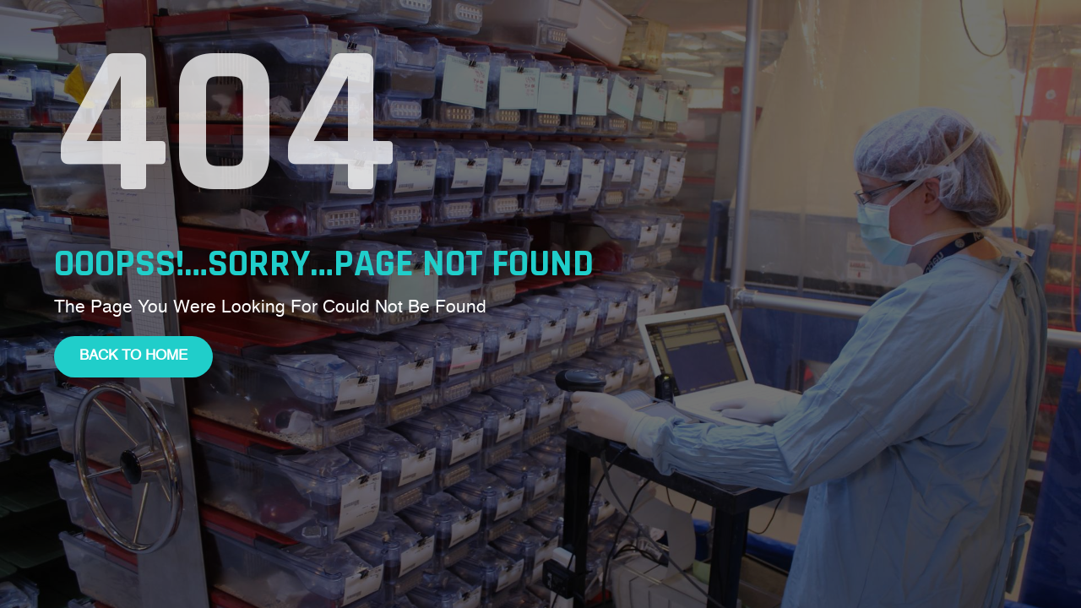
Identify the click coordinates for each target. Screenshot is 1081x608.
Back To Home (133, 356)
